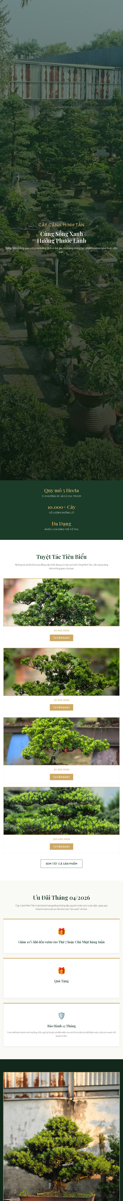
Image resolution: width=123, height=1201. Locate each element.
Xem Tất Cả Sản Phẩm (61, 863)
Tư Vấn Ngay (61, 637)
